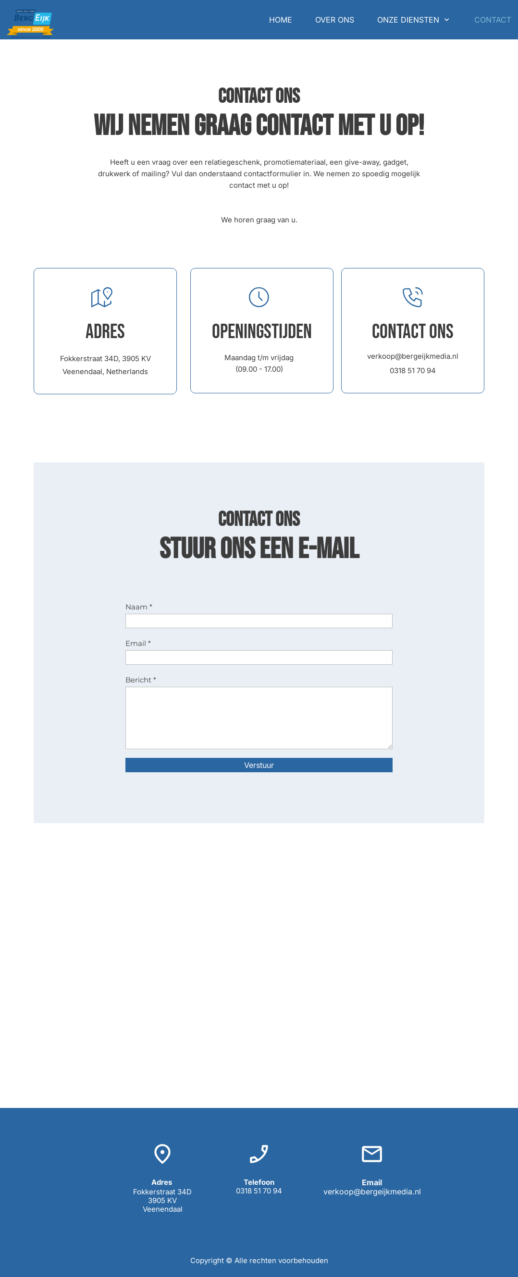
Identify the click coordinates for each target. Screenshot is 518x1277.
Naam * (138, 606)
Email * (138, 643)
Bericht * (140, 679)
